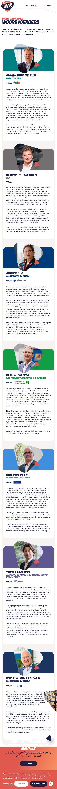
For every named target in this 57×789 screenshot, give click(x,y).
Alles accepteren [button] (38, 783)
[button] (51, 783)
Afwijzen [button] (21, 783)
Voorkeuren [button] (8, 783)
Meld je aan (28, 763)
